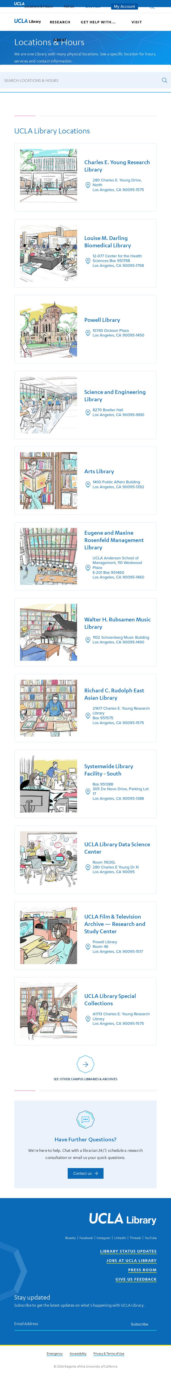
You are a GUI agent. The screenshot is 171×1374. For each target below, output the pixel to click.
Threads (135, 1238)
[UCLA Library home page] (27, 22)
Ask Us (69, 6)
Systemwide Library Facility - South (108, 770)
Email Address (26, 1323)
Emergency (55, 1353)
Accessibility (78, 1353)
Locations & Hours (38, 6)
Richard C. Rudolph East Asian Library (114, 694)
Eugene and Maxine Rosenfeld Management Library (114, 540)
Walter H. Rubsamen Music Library (117, 623)
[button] (152, 6)
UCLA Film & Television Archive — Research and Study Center (114, 924)
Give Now (92, 6)
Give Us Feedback (136, 1279)
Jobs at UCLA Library (131, 1260)
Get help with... (98, 22)
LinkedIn (120, 1238)
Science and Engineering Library (115, 396)
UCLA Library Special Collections (110, 1000)
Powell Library (102, 319)
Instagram (103, 1238)
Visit (137, 22)
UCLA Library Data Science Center (117, 848)
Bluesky (70, 1238)
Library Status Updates (128, 1251)
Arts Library (99, 471)
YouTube (151, 1238)
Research (60, 22)
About (60, 40)
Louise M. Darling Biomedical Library (107, 242)
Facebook (86, 1238)
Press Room (142, 1269)
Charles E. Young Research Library (117, 166)
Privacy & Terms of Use (109, 1353)
